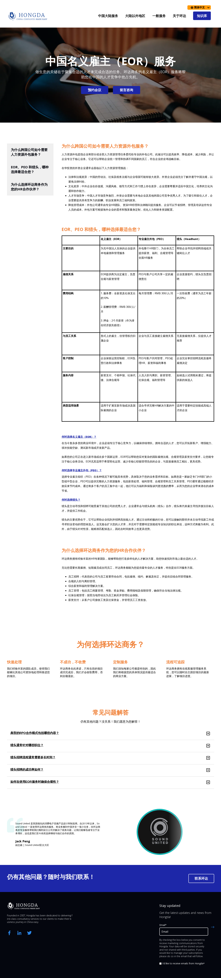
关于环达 (179, 16)
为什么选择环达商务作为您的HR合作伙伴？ (29, 186)
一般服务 (159, 16)
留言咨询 (126, 90)
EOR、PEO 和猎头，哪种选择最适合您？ (30, 169)
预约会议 (94, 90)
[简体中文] (199, 7)
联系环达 (201, 878)
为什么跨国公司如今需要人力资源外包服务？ (29, 152)
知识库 (202, 16)
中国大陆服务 (108, 16)
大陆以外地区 (135, 16)
